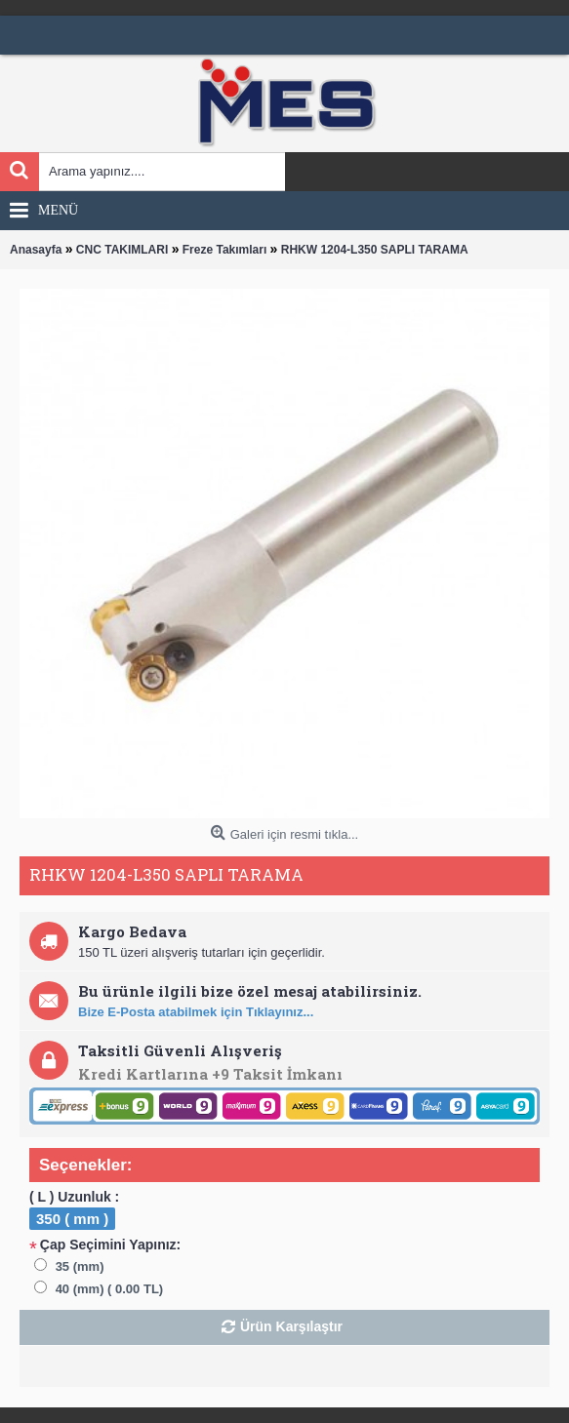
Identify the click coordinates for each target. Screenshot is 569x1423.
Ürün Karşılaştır (291, 1326)
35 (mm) (80, 1266)
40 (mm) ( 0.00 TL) (110, 1289)
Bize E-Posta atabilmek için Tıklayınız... (195, 1012)
